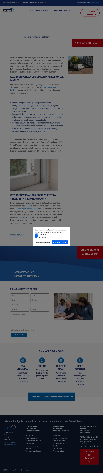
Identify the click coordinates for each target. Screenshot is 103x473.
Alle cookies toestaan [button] (60, 242)
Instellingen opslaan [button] (43, 242)
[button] (36, 235)
